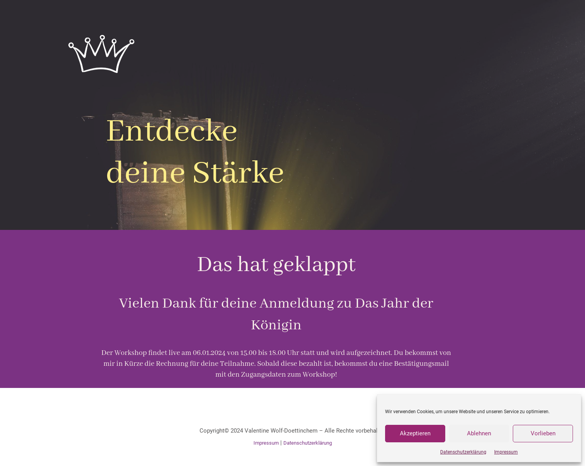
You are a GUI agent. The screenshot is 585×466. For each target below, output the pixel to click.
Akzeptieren (415, 433)
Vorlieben (543, 433)
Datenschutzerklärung (463, 452)
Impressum (506, 452)
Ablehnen (479, 433)
